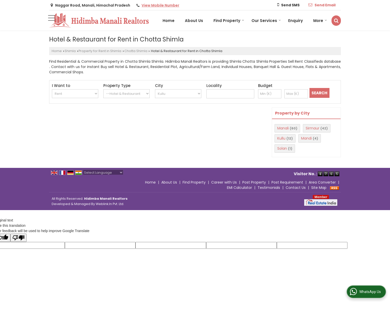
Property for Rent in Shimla (100, 51)
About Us (194, 20)
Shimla (70, 51)
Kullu (281, 138)
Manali (283, 128)
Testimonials (269, 187)
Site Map (318, 187)
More (320, 20)
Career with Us (224, 182)
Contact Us (296, 187)
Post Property (254, 182)
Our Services (266, 20)
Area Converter (322, 182)
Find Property (228, 20)
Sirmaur (312, 128)
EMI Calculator (239, 187)
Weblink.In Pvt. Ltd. (110, 204)
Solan (282, 148)
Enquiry (295, 20)
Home (168, 20)
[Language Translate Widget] (103, 172)
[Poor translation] (18, 238)
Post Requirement (287, 182)
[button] (160, 5)
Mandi (306, 138)
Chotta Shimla (135, 51)
